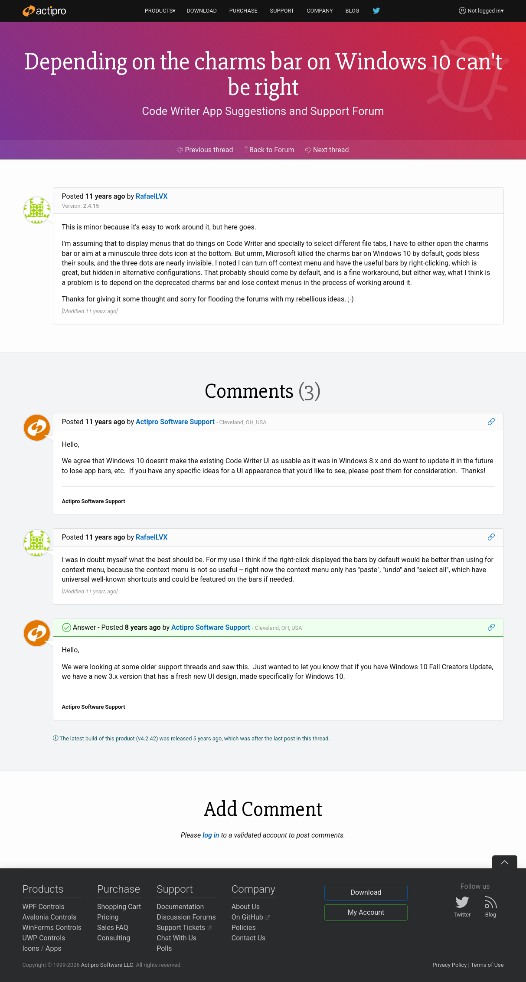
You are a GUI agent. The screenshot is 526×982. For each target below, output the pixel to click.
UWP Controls (44, 938)
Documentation (180, 907)
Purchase (118, 889)
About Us (246, 907)
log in (211, 835)
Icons (31, 948)
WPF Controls (44, 907)
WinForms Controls (52, 927)
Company (253, 889)
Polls (164, 948)
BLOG (352, 10)
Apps (54, 948)
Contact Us (249, 938)
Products (43, 889)
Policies (244, 927)
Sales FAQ (112, 927)
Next (327, 150)
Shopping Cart (119, 907)
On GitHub (251, 917)
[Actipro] (44, 11)
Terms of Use (487, 965)
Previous (205, 150)
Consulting (113, 938)
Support (175, 889)
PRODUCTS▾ (160, 10)
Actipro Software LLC (107, 965)
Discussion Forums (186, 917)
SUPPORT (282, 10)
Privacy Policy (449, 965)
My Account (366, 912)
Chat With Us (176, 938)
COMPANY (320, 10)
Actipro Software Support (175, 422)
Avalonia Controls (50, 917)
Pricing (108, 917)
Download (365, 892)
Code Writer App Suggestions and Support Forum (263, 111)
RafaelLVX (151, 196)
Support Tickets (184, 927)
